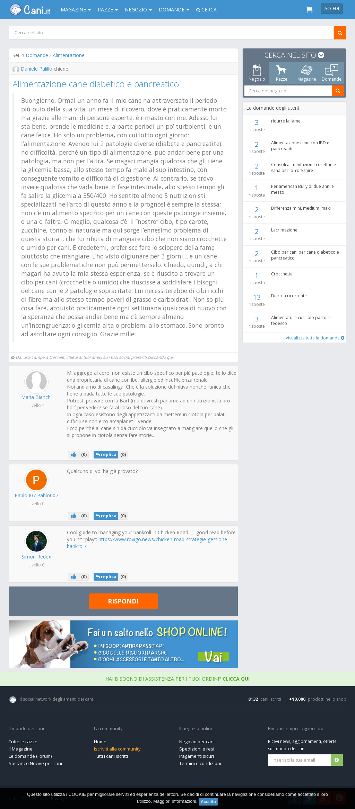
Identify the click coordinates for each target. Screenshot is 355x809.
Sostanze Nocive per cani (35, 763)
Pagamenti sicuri (196, 756)
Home (100, 741)
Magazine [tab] (306, 73)
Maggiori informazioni (174, 801)
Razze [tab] (282, 73)
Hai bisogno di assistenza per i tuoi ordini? (177, 678)
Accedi (331, 8)
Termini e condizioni (200, 763)
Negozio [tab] (257, 73)
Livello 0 (36, 504)
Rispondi (123, 601)
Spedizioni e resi (196, 749)
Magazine (76, 9)
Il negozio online (196, 728)
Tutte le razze (23, 741)
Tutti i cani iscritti (111, 756)
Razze (108, 9)
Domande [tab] (331, 73)
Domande (174, 9)
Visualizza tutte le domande (315, 338)
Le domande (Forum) (30, 756)
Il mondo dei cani (26, 728)
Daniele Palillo (33, 68)
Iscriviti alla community (117, 749)
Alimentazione (69, 55)
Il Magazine (21, 749)
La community (108, 728)
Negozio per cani (197, 741)
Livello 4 (36, 405)
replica (106, 454)
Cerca (206, 9)
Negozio (138, 9)
